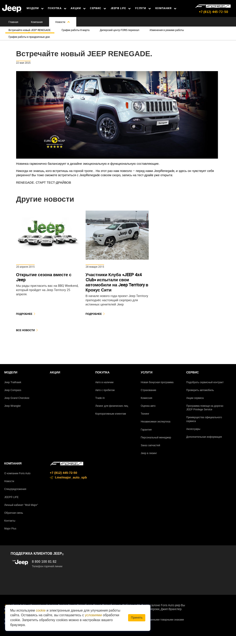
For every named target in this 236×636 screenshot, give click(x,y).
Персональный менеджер (156, 437)
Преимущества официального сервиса (204, 419)
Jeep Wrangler (12, 405)
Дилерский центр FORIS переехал (119, 30)
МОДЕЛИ (35, 8)
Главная (13, 22)
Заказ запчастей (150, 445)
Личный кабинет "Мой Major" (21, 505)
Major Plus (10, 528)
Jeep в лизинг (149, 453)
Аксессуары (193, 429)
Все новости (25, 330)
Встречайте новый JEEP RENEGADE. (29, 30)
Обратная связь (13, 512)
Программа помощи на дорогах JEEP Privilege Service (204, 407)
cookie (40, 610)
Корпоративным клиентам (110, 413)
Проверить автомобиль (200, 390)
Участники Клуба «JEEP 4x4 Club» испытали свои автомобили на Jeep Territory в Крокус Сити (117, 282)
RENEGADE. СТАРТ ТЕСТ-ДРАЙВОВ (43, 182)
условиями (93, 615)
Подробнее (24, 313)
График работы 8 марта (75, 30)
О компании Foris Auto (17, 473)
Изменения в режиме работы (167, 30)
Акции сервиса (195, 398)
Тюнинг (145, 413)
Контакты (9, 520)
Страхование (148, 390)
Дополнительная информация (204, 436)
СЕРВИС (98, 8)
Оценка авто (148, 405)
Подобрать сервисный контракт (205, 382)
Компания (37, 22)
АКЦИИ (78, 8)
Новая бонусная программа (157, 382)
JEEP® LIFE (120, 8)
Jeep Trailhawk (12, 382)
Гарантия (146, 429)
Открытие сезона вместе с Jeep (44, 277)
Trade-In (100, 398)
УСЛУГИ (143, 8)
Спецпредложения (15, 489)
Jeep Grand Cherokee (16, 398)
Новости (62, 22)
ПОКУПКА (57, 8)
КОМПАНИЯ (166, 8)
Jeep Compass (12, 390)
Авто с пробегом (104, 390)
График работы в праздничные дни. (29, 36)
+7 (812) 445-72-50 (213, 12)
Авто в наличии (104, 382)
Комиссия (146, 398)
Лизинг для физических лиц (111, 405)
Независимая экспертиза (155, 421)
